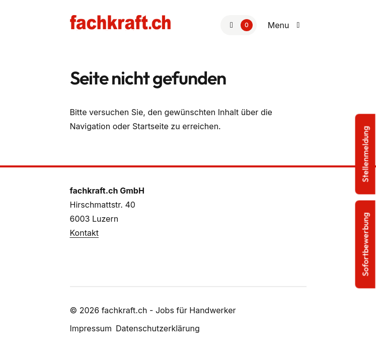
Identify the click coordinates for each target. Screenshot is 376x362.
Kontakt (84, 233)
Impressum (91, 328)
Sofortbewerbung (365, 245)
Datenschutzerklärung (158, 328)
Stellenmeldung (365, 154)
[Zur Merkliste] (238, 25)
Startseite (150, 126)
